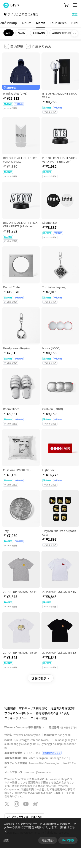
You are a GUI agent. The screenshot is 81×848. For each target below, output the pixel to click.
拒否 (6, 840)
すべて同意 (68, 840)
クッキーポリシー (15, 718)
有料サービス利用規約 (33, 708)
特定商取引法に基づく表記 (53, 713)
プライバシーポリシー (18, 713)
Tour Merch (58, 23)
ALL (8, 33)
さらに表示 (40, 678)
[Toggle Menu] (75, 5)
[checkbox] (13, 46)
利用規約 (10, 708)
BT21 (75, 23)
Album (26, 23)
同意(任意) (48, 840)
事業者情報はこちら (51, 752)
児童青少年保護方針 (63, 708)
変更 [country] (75, 14)
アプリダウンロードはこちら (24, 817)
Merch (40, 23)
